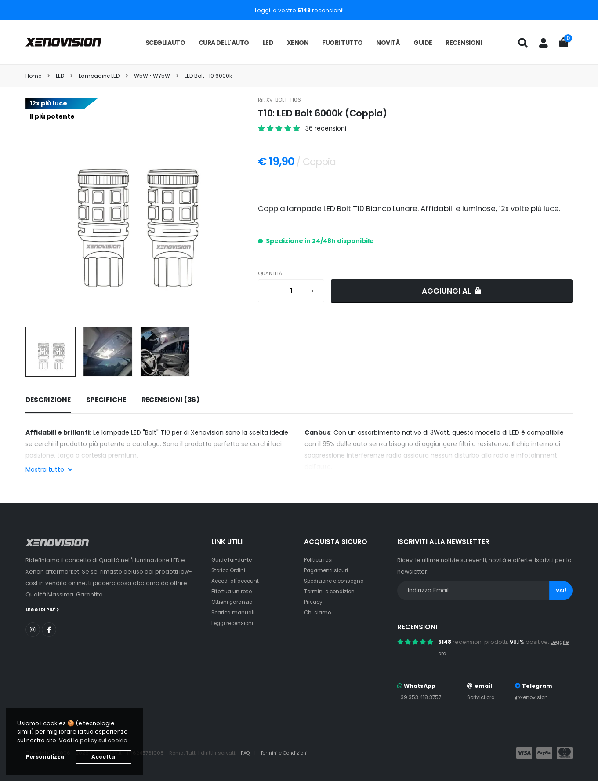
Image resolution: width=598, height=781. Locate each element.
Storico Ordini (230, 570)
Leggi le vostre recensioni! (299, 10)
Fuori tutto (342, 42)
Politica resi (320, 559)
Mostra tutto (48, 469)
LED (268, 42)
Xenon (298, 42)
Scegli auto (165, 42)
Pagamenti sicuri (328, 570)
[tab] (48, 400)
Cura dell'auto (224, 42)
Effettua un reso (233, 591)
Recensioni (464, 42)
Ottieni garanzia (234, 602)
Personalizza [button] (45, 756)
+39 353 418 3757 (421, 697)
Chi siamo (318, 612)
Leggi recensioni (234, 623)
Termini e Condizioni (287, 752)
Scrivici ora (482, 697)
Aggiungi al (451, 291)
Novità (388, 42)
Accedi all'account (237, 581)
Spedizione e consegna (338, 581)
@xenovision (533, 697)
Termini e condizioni (332, 591)
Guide (422, 42)
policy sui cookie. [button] (104, 740)
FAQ (246, 752)
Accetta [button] (103, 756)
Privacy (314, 602)
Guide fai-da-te (234, 559)
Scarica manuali (234, 612)
